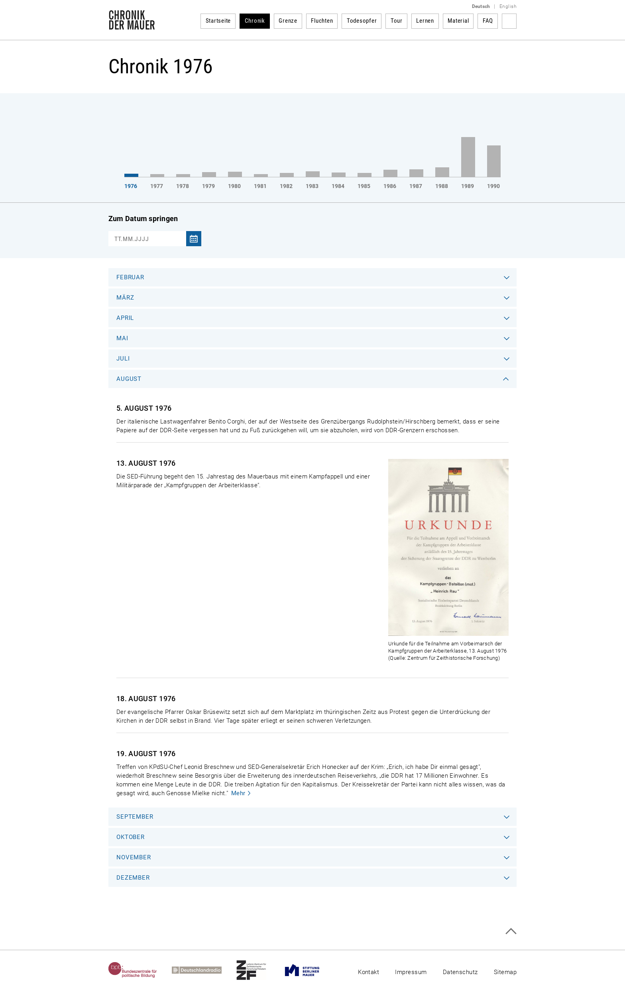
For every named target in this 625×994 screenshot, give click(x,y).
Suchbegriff (509, 21)
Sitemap (505, 972)
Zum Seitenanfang (510, 931)
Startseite (218, 20)
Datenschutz (460, 972)
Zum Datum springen (143, 218)
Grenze (288, 20)
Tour (397, 20)
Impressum (410, 972)
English (508, 6)
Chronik (255, 20)
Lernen (425, 20)
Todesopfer (362, 20)
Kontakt (368, 972)
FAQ (488, 20)
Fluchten (322, 20)
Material (458, 20)
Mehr (238, 793)
